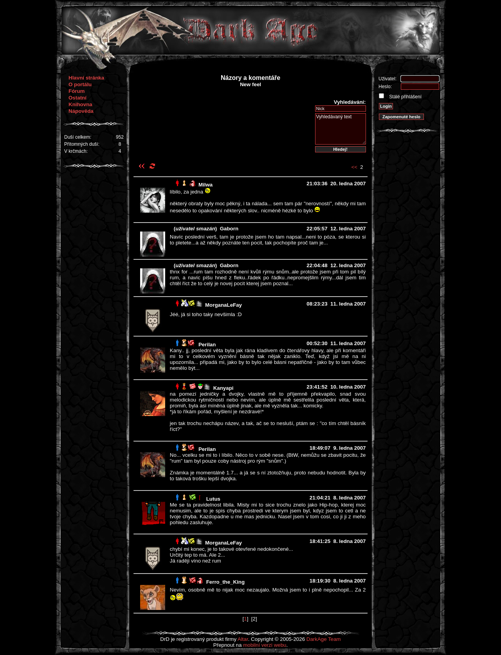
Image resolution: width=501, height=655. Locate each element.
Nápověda (81, 111)
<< (354, 167)
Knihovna (80, 104)
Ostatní (77, 98)
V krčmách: (76, 151)
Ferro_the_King (225, 582)
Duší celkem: (77, 137)
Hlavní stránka (86, 78)
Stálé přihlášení (405, 97)
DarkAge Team (323, 639)
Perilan (207, 344)
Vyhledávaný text (340, 129)
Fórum (76, 91)
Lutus (213, 499)
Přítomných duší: (81, 144)
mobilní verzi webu (264, 645)
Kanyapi (223, 388)
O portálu (80, 84)
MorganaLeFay (223, 305)
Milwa (205, 185)
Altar (243, 639)
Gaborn (229, 229)
